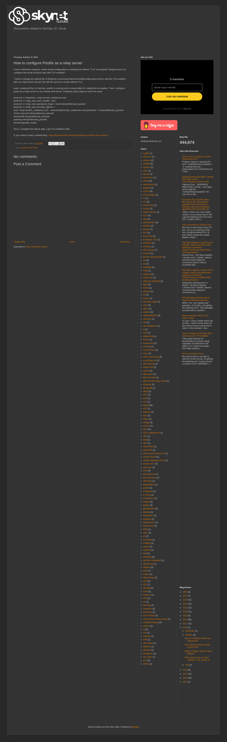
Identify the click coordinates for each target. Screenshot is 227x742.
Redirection (148, 515)
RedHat (146, 512)
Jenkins (146, 312)
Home (72, 242)
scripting (147, 543)
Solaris (146, 574)
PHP (145, 471)
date (145, 219)
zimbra (146, 664)
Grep (145, 270)
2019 (185, 615)
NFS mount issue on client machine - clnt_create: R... (198, 658)
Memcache (148, 374)
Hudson (146, 291)
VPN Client (148, 643)
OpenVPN (147, 450)
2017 (185, 623)
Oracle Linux (148, 464)
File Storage (148, 250)
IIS (144, 295)
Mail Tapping (148, 364)
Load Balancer (149, 360)
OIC (145, 436)
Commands (148, 205)
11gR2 (146, 153)
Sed (145, 553)
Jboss (145, 308)
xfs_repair (147, 657)
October (189, 635)
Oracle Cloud (149, 457)
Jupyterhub (148, 336)
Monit (145, 391)
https (145, 284)
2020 (185, 611)
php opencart (149, 474)
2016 (185, 627)
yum (145, 660)
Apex (145, 170)
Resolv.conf (148, 526)
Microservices (149, 377)
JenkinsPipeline (150, 315)
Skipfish (146, 567)
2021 (185, 608)
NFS (145, 415)
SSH (145, 581)
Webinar (147, 646)
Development (149, 222)
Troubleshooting (150, 622)
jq (144, 329)
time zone (147, 612)
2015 (185, 670)
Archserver (148, 177)
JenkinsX (147, 319)
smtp (145, 570)
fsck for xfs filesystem (152, 257)
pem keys (147, 467)
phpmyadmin (149, 484)
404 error (147, 157)
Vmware (147, 636)
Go (144, 264)
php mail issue (149, 477)
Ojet (145, 440)
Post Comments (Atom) (36, 247)
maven (146, 371)
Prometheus (148, 498)
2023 (185, 600)
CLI (144, 202)
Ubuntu (146, 626)
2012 (185, 682)
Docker (146, 229)
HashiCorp (148, 277)
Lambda (146, 346)
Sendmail (147, 557)
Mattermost (148, 367)
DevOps (146, 226)
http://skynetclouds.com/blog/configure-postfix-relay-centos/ (78, 135)
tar (144, 602)
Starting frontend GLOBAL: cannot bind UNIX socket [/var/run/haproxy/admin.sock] (197, 179)
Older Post (125, 242)
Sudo (145, 591)
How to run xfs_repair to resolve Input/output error (196, 157)
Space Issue (148, 577)
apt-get (146, 174)
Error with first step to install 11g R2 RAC (197, 646)
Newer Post (19, 242)
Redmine (147, 519)
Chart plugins (149, 195)
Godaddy (147, 267)
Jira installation (150, 326)
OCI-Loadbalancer (151, 433)
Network (147, 412)
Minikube (147, 384)
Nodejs (146, 422)
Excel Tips (147, 236)
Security (146, 550)
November (190, 631)
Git (144, 260)
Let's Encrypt (149, 350)
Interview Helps (150, 302)
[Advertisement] (75, 42)
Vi (144, 629)
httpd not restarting (151, 281)
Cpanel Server (149, 212)
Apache (146, 167)
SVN (145, 598)
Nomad (146, 426)
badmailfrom (148, 184)
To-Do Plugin (149, 615)
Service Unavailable (152, 560)
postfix (24, 148)
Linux (145, 353)
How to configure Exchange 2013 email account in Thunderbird (197, 334)
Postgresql (148, 491)
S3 (144, 536)
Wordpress (148, 653)
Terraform (147, 609)
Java (145, 305)
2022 (185, 604)
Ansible (146, 164)
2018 (185, 619)
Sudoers (147, 595)
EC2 (145, 233)
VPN (145, 639)
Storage (146, 588)
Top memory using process (155, 619)
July (187, 665)
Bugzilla (146, 188)
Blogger (135, 727)
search (146, 546)
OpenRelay (148, 446)
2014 (185, 674)
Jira (144, 322)
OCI (145, 429)
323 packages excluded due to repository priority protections (196, 298)
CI (144, 198)
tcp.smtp (147, 605)
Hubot (146, 288)
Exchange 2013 (150, 239)
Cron (145, 215)
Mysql (145, 405)
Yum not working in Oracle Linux (196, 225)
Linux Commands (151, 357)
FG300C (147, 246)
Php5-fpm (147, 481)
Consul (146, 208)
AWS (145, 181)
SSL (145, 584)
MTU (145, 395)
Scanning (147, 540)
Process (146, 495)
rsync (145, 533)
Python (146, 505)
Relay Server (33, 148)
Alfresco (146, 160)
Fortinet (146, 253)
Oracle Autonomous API (154, 453)
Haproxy (147, 274)
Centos (146, 191)
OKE (145, 443)
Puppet (146, 502)
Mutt (145, 398)
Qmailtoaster (149, 508)
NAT (145, 408)
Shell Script (148, 564)
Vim (145, 633)
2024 (185, 596)
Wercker (147, 650)
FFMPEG (147, 243)
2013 (185, 678)
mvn (145, 402)
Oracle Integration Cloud (154, 460)
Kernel (146, 339)
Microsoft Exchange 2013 (154, 381)
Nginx (145, 419)
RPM (145, 529)
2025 (185, 592)
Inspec (146, 298)
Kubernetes (148, 343)
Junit (145, 333)
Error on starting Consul (193, 353)
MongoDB (147, 388)
